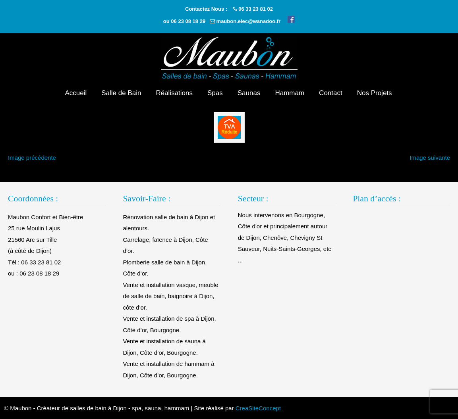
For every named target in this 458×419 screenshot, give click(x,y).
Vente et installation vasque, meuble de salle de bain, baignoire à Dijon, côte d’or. (170, 296)
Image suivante (430, 157)
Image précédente (32, 157)
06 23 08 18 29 (188, 21)
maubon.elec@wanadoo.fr (248, 21)
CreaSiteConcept (258, 408)
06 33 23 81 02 (255, 9)
